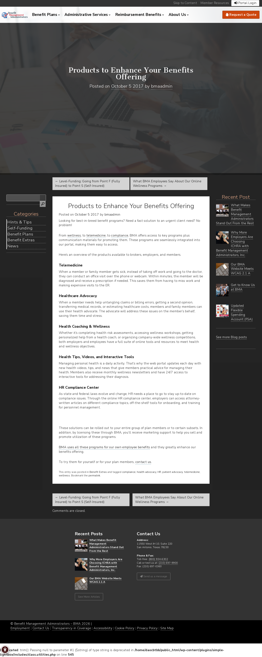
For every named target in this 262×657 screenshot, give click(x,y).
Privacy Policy (147, 628)
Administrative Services (86, 14)
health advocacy (146, 472)
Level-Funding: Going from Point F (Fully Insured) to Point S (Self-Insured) (87, 499)
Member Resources (215, 3)
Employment (20, 628)
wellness (74, 235)
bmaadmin (161, 86)
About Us (177, 14)
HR (159, 472)
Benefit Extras (21, 240)
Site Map (167, 628)
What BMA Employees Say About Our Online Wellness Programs (169, 499)
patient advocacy (172, 472)
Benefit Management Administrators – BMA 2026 (52, 624)
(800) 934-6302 (158, 559)
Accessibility (103, 628)
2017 (138, 86)
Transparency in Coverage (71, 628)
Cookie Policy (124, 628)
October (119, 86)
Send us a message (153, 576)
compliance (119, 235)
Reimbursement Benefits (138, 14)
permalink (94, 475)
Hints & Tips (19, 222)
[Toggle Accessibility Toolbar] (5, 650)
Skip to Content (185, 3)
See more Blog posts (231, 337)
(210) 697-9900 (168, 563)
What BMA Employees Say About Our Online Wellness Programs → (167, 183)
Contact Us (41, 628)
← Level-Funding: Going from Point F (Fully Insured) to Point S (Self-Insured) (87, 183)
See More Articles (89, 596)
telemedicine (96, 235)
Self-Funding (19, 228)
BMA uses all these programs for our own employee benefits (104, 447)
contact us (143, 462)
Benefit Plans (44, 14)
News (12, 246)
